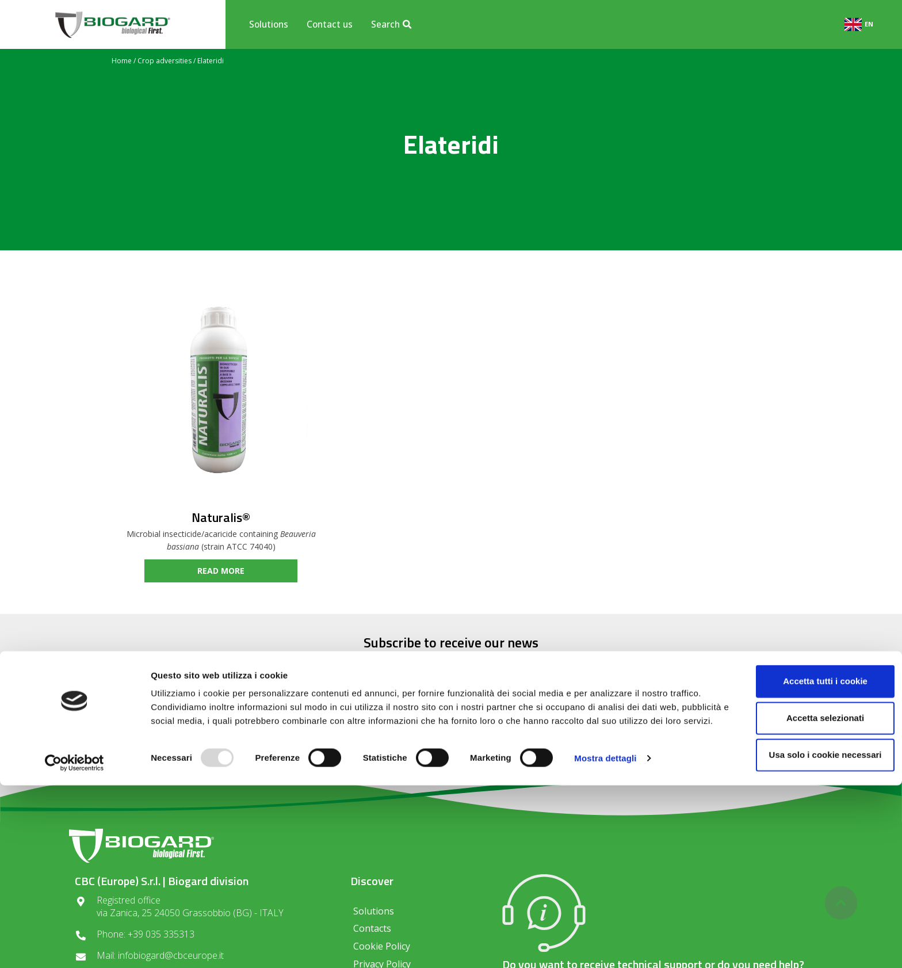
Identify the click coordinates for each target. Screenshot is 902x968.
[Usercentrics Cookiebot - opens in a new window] (74, 945)
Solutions (268, 24)
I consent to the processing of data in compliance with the (450, 730)
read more (220, 570)
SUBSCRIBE (585, 697)
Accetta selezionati (805, 891)
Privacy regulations (411, 733)
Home (122, 61)
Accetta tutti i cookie (806, 854)
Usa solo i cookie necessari (806, 928)
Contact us (330, 24)
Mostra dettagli (605, 945)
